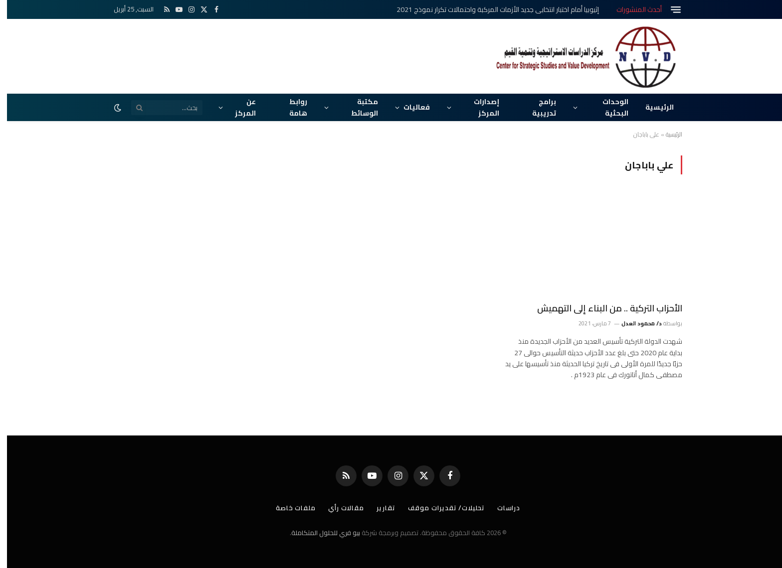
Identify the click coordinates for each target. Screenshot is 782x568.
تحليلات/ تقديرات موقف (439, 508)
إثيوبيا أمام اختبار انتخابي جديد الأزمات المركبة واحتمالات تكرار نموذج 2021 (491, 9)
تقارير (379, 508)
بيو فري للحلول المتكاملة (318, 533)
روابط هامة (291, 107)
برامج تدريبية (537, 107)
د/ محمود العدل (634, 323)
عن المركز (238, 107)
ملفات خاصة (289, 508)
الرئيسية (652, 107)
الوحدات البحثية (608, 107)
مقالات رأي (339, 508)
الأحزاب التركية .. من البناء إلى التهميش (602, 308)
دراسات (501, 508)
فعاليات (409, 107)
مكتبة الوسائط (357, 107)
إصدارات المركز (479, 107)
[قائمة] (669, 9)
